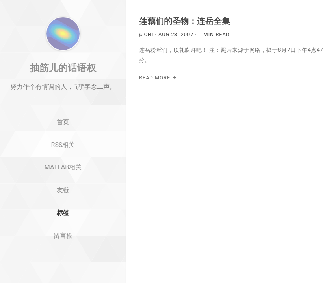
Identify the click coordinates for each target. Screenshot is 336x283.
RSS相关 (63, 172)
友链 (63, 218)
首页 (63, 150)
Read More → (158, 78)
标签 (63, 240)
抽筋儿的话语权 (63, 95)
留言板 (63, 263)
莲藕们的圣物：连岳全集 (184, 21)
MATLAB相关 (63, 195)
